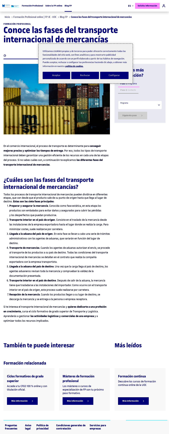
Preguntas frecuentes (11, 427)
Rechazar (85, 75)
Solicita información (147, 5)
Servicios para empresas (98, 427)
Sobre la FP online (53, 5)
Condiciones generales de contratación (70, 427)
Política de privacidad (42, 427)
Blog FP (68, 5)
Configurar (114, 75)
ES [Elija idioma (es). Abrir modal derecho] (130, 5)
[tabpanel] (140, 110)
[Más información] (22, 401)
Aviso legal (28, 427)
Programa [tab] (128, 83)
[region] (85, 63)
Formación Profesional (32, 5)
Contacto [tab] (128, 90)
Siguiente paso (132, 115)
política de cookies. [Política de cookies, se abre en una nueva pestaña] (74, 66)
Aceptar (56, 75)
